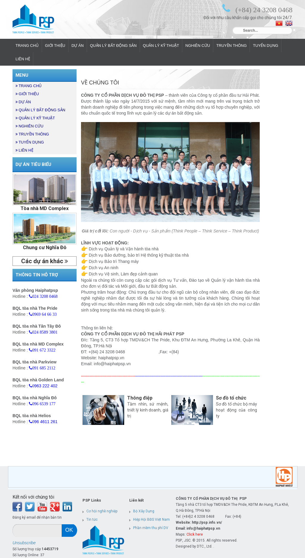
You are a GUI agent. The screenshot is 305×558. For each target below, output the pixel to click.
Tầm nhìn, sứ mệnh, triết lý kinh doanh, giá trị (147, 410)
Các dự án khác (44, 261)
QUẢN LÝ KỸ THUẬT (161, 45)
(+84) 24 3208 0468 (263, 10)
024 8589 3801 (44, 332)
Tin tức (92, 519)
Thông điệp (139, 398)
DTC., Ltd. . (205, 546)
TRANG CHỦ (27, 45)
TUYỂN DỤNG (265, 45)
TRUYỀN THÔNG (231, 45)
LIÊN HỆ (22, 59)
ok (69, 530)
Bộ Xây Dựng (143, 511)
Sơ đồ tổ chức (231, 398)
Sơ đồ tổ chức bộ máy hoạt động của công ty (236, 410)
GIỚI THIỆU (55, 45)
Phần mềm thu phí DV (150, 528)
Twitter (30, 506)
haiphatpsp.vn (111, 357)
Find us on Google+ (55, 506)
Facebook (17, 506)
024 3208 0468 (44, 296)
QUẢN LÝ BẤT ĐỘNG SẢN (113, 45)
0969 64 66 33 (44, 314)
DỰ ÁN (77, 45)
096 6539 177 (43, 404)
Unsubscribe (24, 542)
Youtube (42, 506)
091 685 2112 (43, 368)
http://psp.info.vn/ (207, 522)
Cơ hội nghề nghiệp (101, 511)
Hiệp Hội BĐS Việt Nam (151, 519)
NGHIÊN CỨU (197, 45)
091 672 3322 (43, 350)
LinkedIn (67, 506)
